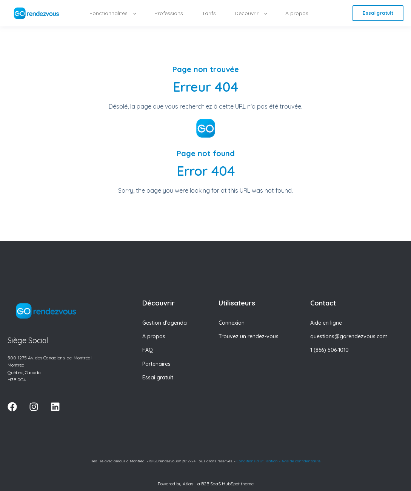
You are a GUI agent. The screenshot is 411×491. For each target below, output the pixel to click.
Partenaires (156, 364)
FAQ (147, 350)
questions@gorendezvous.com (349, 336)
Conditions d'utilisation (257, 461)
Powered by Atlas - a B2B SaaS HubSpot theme (206, 483)
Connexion (232, 323)
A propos (153, 336)
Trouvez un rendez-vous (249, 336)
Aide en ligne (326, 323)
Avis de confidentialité (301, 461)
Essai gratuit (157, 377)
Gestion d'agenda (164, 323)
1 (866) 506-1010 (329, 350)
